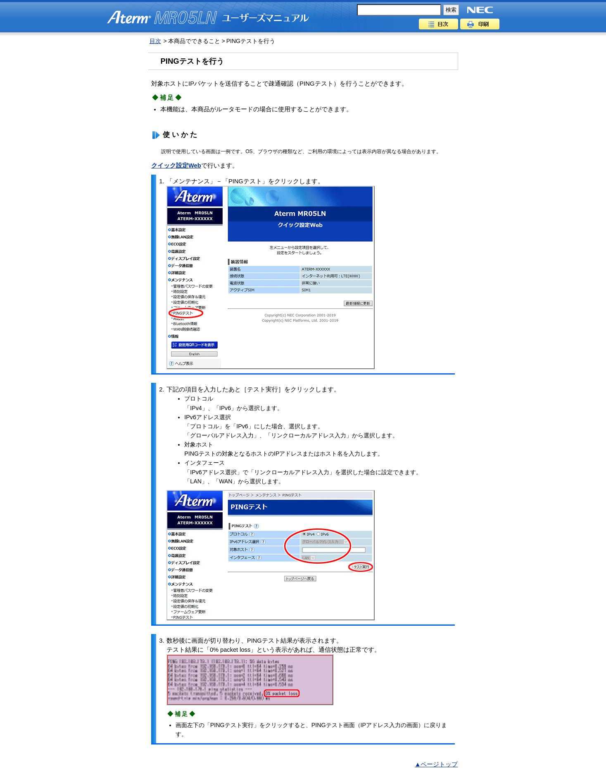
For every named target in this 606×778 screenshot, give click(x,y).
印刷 (479, 24)
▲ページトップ (436, 764)
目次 (438, 24)
